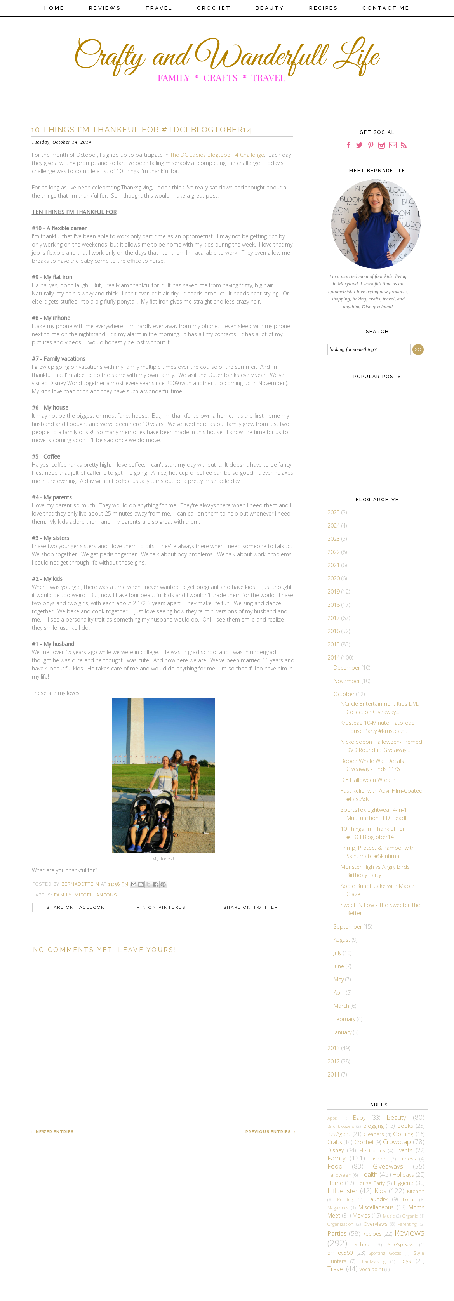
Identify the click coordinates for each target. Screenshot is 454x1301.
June (340, 966)
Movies (361, 1215)
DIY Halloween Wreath (368, 779)
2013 (334, 1048)
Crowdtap (397, 1141)
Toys (405, 1261)
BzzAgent (338, 1134)
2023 (334, 538)
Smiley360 (340, 1252)
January (343, 1032)
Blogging (373, 1125)
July (338, 953)
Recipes (323, 8)
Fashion (378, 1158)
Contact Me (386, 8)
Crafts (334, 1142)
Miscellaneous (96, 895)
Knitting (345, 1199)
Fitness (408, 1158)
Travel (159, 8)
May (339, 979)
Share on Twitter (250, 907)
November (348, 680)
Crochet (214, 8)
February (345, 1019)
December (348, 667)
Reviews (105, 8)
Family (62, 895)
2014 (334, 657)
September (349, 926)
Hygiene (403, 1182)
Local (408, 1199)
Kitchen (415, 1191)
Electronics (372, 1150)
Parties (337, 1233)
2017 (334, 618)
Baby (359, 1117)
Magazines (337, 1208)
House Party (370, 1183)
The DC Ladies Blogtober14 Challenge (217, 154)
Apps (332, 1118)
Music (389, 1216)
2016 (334, 631)
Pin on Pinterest (163, 907)
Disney (335, 1150)
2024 (334, 525)
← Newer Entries (52, 1131)
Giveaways (388, 1166)
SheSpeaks (400, 1244)
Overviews (375, 1224)
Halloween (339, 1175)
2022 (334, 552)
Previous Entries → (270, 1131)
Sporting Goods (385, 1253)
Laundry (377, 1199)
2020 (334, 578)
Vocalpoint (371, 1269)
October (345, 694)
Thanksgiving (373, 1261)
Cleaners (374, 1134)
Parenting (407, 1224)
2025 (334, 512)
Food (335, 1166)
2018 (334, 604)
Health (368, 1174)
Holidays (403, 1174)
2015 (334, 644)
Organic (410, 1216)
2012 (334, 1061)
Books (405, 1125)
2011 (334, 1074)
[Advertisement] (366, 437)
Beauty (270, 8)
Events (404, 1150)
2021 (334, 565)
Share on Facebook (75, 907)
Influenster (342, 1190)
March (342, 1005)
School (362, 1244)
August (343, 939)
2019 (334, 591)
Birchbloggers (340, 1126)
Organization (340, 1224)
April (340, 992)
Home (54, 8)
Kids (380, 1190)
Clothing (403, 1134)
